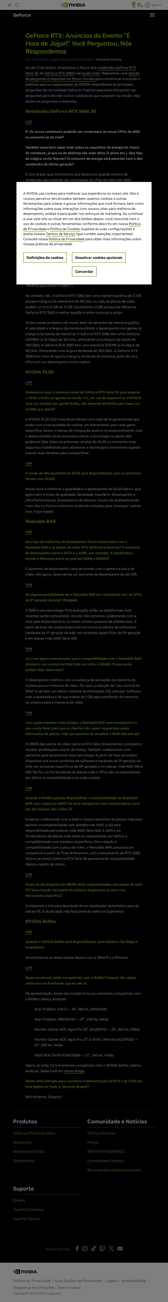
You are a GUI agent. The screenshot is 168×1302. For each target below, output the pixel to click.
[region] (84, 233)
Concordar (84, 271)
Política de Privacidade (66, 239)
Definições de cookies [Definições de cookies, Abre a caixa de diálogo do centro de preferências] (45, 257)
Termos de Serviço (60, 234)
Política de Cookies (65, 229)
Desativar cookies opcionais (98, 257)
